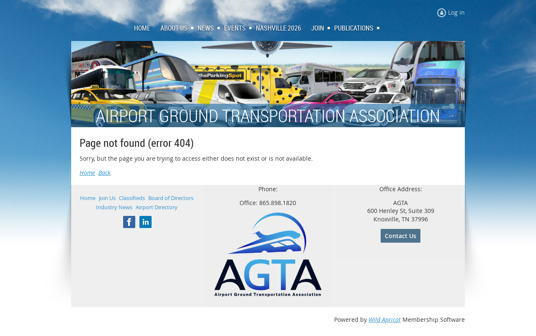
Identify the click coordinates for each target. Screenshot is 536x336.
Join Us (107, 198)
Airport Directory (157, 207)
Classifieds (132, 198)
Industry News (114, 207)
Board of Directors (170, 198)
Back (104, 173)
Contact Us (400, 236)
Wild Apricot (384, 319)
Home (87, 173)
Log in (456, 12)
